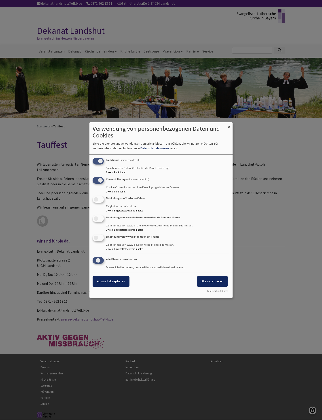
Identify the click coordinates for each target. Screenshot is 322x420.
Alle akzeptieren (212, 281)
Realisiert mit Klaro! (217, 291)
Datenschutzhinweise (154, 148)
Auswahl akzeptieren (111, 281)
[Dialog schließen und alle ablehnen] (229, 125)
